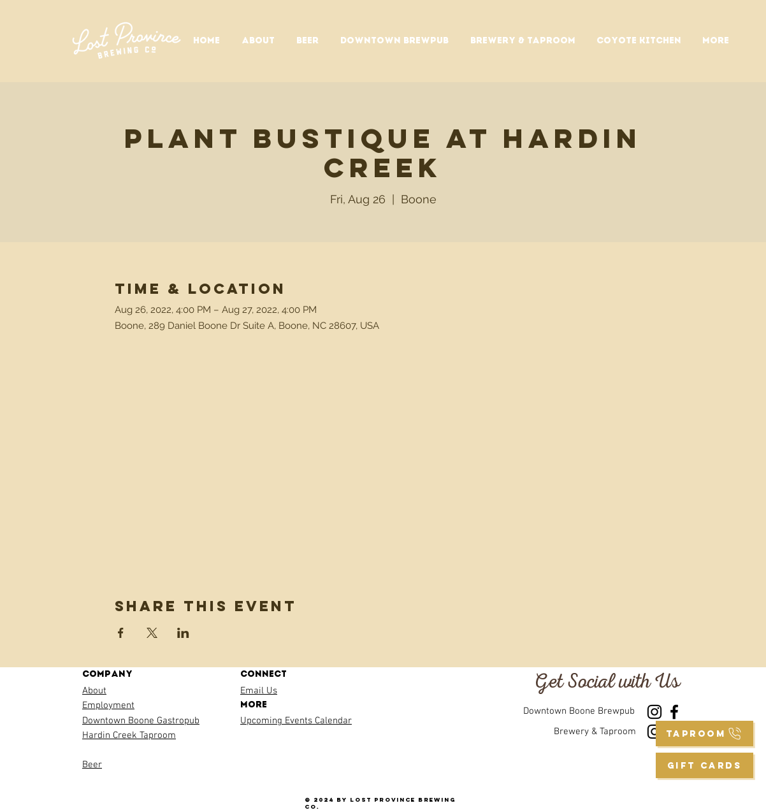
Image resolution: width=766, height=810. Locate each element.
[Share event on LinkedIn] (183, 633)
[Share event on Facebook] (121, 633)
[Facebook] (674, 711)
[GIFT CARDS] (704, 765)
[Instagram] (654, 711)
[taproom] (704, 733)
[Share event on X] (152, 633)
